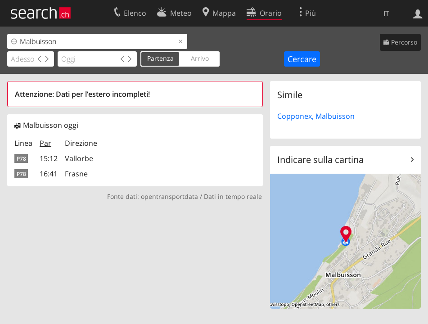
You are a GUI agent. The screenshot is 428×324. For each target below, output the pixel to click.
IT (386, 13)
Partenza (160, 58)
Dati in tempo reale (233, 196)
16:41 (49, 174)
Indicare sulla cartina (320, 159)
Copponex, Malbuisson (316, 116)
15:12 (49, 158)
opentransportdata (169, 196)
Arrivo (200, 58)
